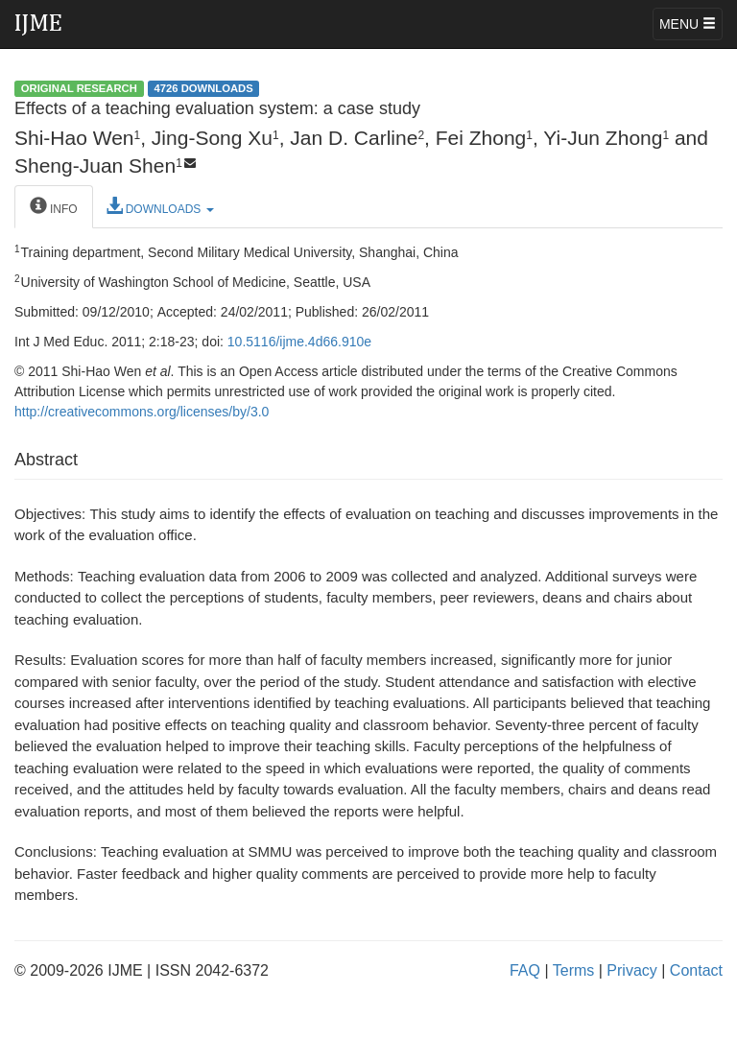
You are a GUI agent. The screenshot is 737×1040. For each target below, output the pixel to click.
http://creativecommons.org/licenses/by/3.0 (141, 411)
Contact (696, 970)
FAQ (525, 970)
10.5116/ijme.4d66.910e (299, 341)
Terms (574, 970)
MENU (687, 24)
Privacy (631, 970)
